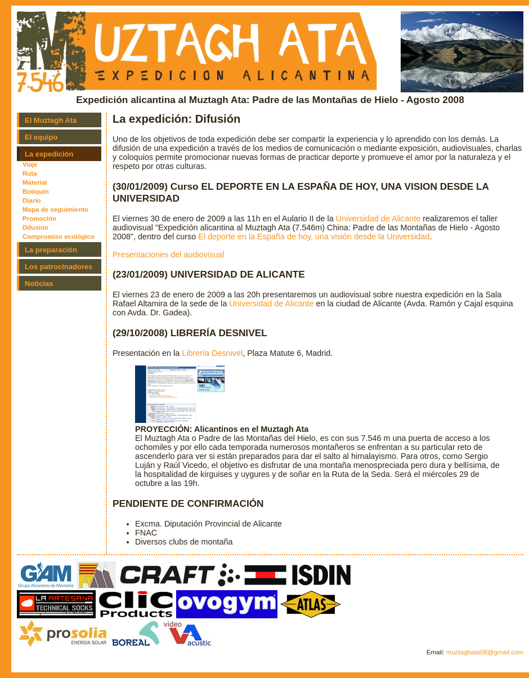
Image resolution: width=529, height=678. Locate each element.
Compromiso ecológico (59, 236)
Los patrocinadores (58, 266)
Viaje (30, 164)
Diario (32, 200)
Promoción (39, 218)
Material (35, 182)
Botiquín (36, 191)
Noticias (39, 283)
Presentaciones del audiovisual (168, 254)
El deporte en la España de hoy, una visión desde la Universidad (313, 236)
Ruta (30, 173)
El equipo (41, 137)
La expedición (49, 154)
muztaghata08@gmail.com (484, 652)
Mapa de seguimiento (55, 209)
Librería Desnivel (212, 353)
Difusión (35, 227)
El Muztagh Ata (51, 120)
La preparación (51, 250)
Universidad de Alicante (378, 218)
